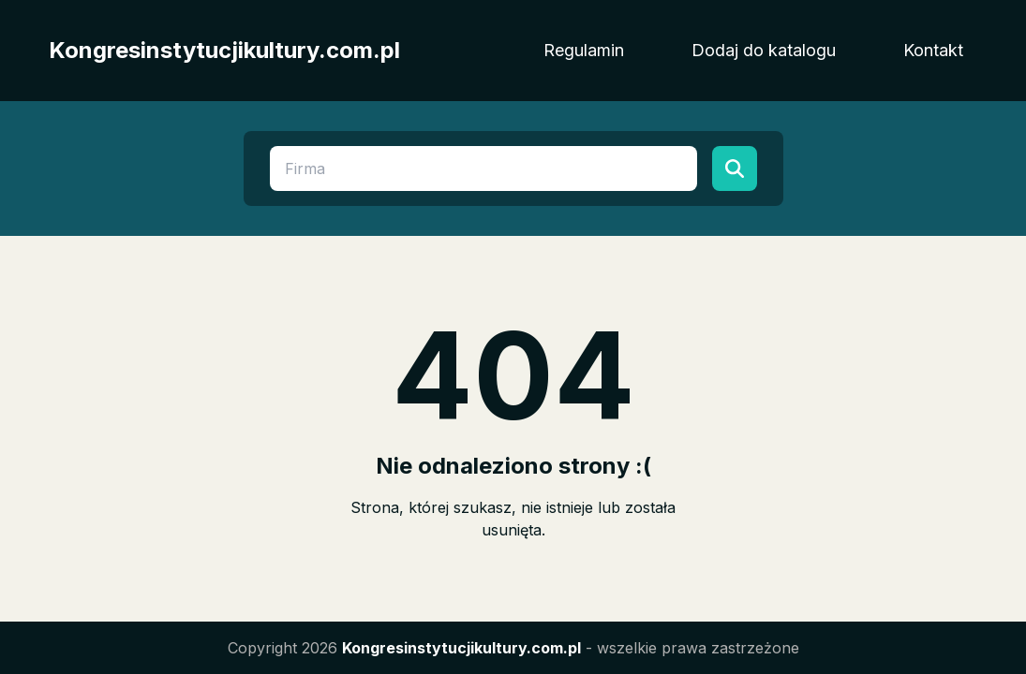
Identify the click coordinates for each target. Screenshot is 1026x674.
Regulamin (583, 50)
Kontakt (933, 50)
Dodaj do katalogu (763, 50)
